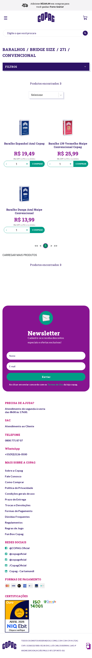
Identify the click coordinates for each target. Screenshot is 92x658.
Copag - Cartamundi (19, 571)
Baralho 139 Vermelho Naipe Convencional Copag (67, 145)
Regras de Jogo (14, 528)
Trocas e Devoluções (18, 505)
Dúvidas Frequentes (17, 516)
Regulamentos (14, 522)
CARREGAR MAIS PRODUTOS (19, 255)
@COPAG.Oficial (17, 548)
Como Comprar (14, 482)
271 (63, 49)
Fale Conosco (13, 476)
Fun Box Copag (14, 534)
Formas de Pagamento (18, 510)
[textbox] (46, 33)
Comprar (37, 164)
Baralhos (13, 49)
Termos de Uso (55, 384)
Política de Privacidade (19, 487)
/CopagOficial (15, 565)
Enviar (46, 376)
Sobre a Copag (14, 470)
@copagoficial (15, 553)
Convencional (19, 55)
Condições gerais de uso (20, 493)
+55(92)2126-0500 (16, 454)
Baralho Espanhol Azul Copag (24, 143)
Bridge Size (42, 49)
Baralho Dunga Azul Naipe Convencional (24, 211)
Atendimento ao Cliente (19, 426)
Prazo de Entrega (15, 499)
